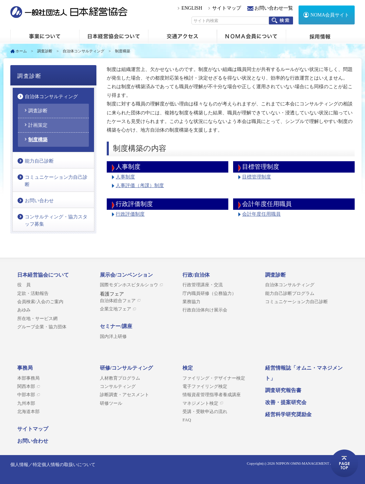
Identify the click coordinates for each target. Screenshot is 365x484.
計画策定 (38, 125)
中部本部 (26, 394)
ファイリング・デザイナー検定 (213, 378)
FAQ (186, 420)
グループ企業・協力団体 (41, 327)
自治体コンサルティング (83, 51)
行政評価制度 (130, 214)
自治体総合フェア (118, 300)
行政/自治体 (196, 275)
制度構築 (38, 139)
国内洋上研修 (113, 336)
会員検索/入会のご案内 (40, 301)
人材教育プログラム (120, 378)
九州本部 (26, 403)
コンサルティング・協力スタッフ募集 (56, 220)
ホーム (44, 36)
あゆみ (24, 310)
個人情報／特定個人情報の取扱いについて (52, 464)
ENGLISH (191, 8)
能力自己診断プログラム (289, 293)
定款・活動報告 (33, 293)
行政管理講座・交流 (202, 284)
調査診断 (44, 51)
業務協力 (191, 301)
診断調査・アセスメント (124, 394)
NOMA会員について (251, 36)
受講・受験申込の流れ (204, 411)
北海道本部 (28, 411)
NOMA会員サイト (330, 15)
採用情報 (320, 36)
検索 (281, 20)
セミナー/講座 (116, 326)
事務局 (25, 368)
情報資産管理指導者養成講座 (211, 394)
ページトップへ (344, 463)
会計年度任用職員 (261, 214)
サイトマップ (226, 8)
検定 (187, 368)
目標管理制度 (256, 176)
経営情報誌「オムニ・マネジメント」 (304, 373)
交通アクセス (182, 36)
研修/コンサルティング (126, 368)
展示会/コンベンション (126, 275)
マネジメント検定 (200, 403)
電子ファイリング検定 (204, 386)
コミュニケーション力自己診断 (56, 181)
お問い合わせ (39, 200)
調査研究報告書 (283, 390)
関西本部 (26, 386)
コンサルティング (118, 386)
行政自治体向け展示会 (204, 310)
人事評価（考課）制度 (140, 185)
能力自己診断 (39, 161)
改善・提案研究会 (285, 402)
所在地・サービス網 (37, 318)
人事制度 (125, 176)
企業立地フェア (115, 309)
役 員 (24, 284)
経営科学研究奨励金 (288, 414)
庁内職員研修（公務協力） (209, 293)
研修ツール (111, 403)
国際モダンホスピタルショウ (129, 284)
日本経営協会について (113, 36)
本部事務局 (28, 378)
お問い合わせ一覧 (273, 8)
